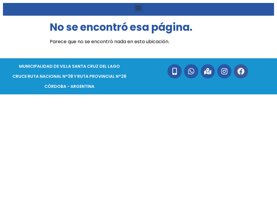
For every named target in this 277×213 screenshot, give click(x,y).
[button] (139, 8)
